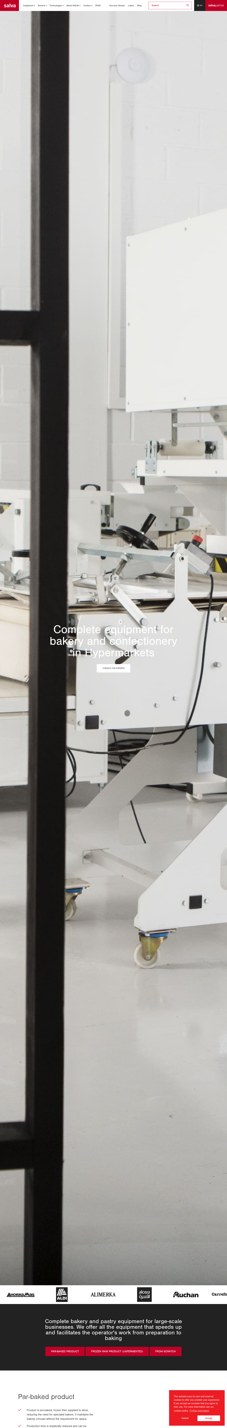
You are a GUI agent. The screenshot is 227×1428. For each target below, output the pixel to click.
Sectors (41, 5)
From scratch (165, 1351)
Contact (87, 5)
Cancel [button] (185, 1418)
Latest (131, 5)
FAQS (98, 5)
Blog (139, 5)
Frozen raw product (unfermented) (117, 1351)
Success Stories (117, 5)
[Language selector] (199, 5)
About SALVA (72, 5)
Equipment (28, 5)
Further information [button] (199, 1411)
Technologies (56, 5)
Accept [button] (208, 1418)
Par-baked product (65, 1351)
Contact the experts (113, 668)
